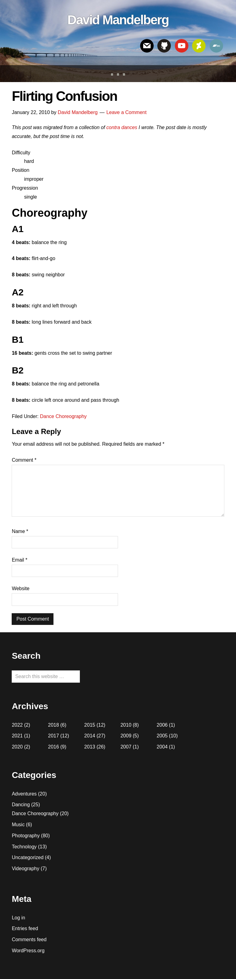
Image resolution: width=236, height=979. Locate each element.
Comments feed (29, 939)
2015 (89, 725)
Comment (24, 460)
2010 (126, 725)
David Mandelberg (118, 20)
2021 (17, 735)
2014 (89, 735)
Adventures (24, 793)
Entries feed (25, 928)
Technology (24, 846)
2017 (53, 735)
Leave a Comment (126, 112)
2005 (162, 735)
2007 (126, 746)
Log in (18, 917)
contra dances (121, 127)
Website (21, 588)
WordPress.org (28, 950)
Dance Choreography (63, 416)
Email (19, 560)
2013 (89, 746)
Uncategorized (27, 857)
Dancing (21, 804)
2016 (53, 746)
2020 (17, 746)
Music (18, 824)
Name (20, 531)
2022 (17, 725)
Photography (26, 835)
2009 (126, 735)
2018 (53, 725)
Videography (25, 868)
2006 (162, 725)
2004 (162, 746)
